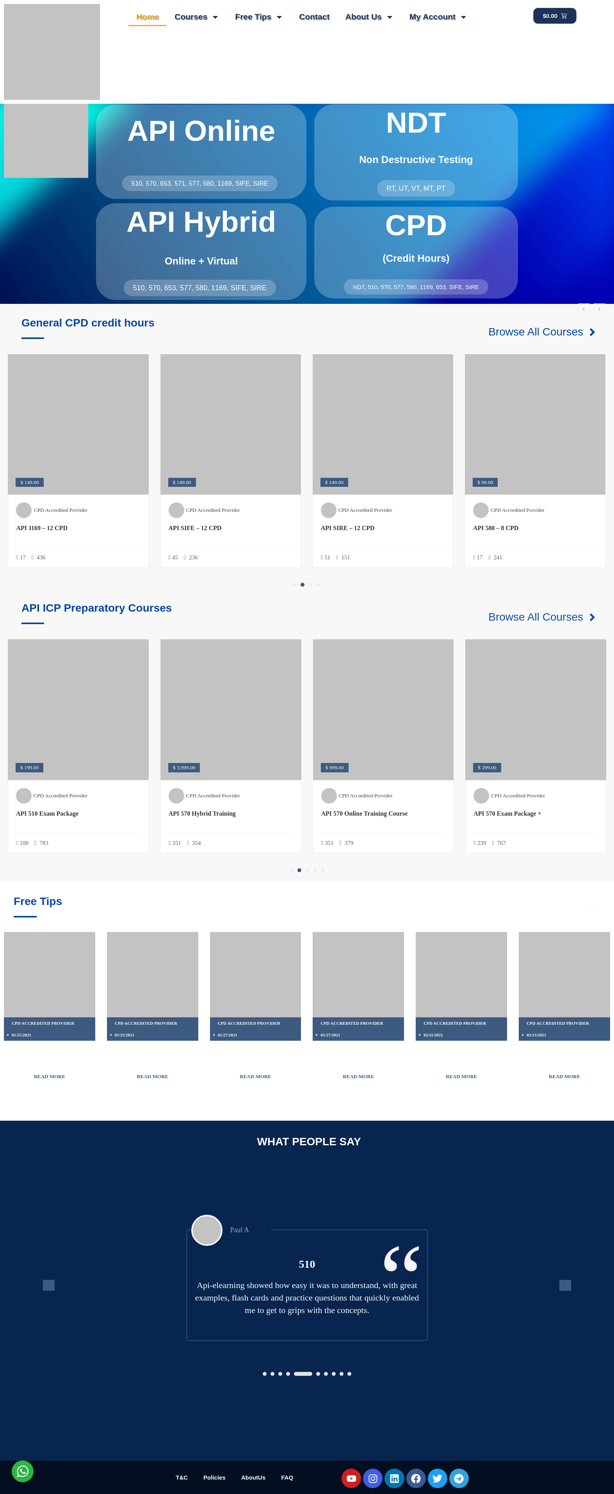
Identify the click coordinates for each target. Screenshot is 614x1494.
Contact (314, 16)
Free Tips (259, 17)
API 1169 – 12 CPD (42, 528)
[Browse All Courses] (592, 332)
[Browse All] (596, 909)
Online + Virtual (201, 261)
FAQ (287, 1477)
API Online (201, 130)
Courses (196, 17)
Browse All (566, 909)
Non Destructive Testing (416, 159)
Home (147, 16)
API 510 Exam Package (47, 813)
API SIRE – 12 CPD (348, 528)
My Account (438, 17)
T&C (182, 1477)
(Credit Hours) (416, 258)
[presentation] (584, 309)
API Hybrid (201, 221)
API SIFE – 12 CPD (195, 528)
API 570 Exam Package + (507, 813)
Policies (214, 1477)
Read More (50, 1076)
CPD (416, 225)
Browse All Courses (535, 332)
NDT (416, 122)
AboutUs (253, 1477)
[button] (295, 585)
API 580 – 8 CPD (495, 528)
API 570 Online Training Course (364, 813)
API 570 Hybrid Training (202, 813)
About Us (369, 17)
